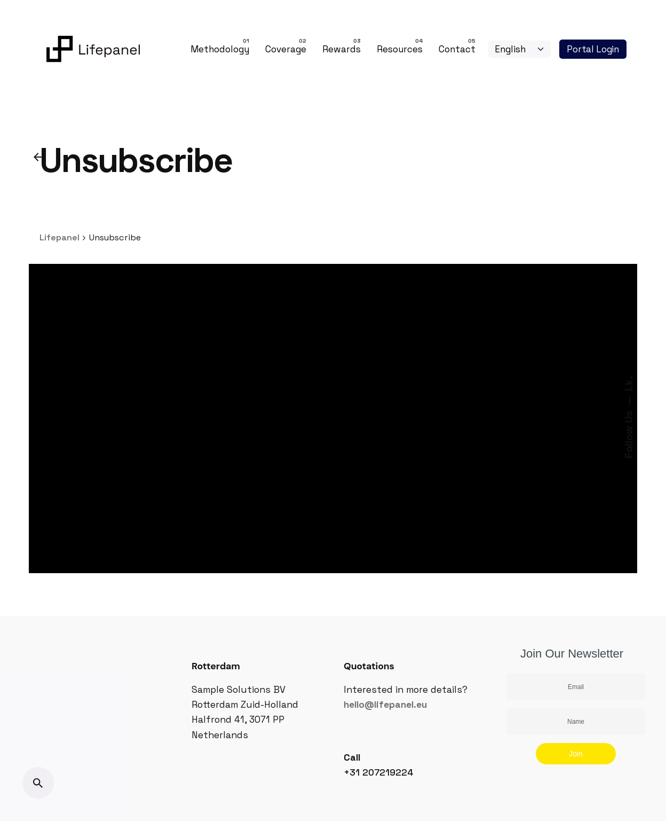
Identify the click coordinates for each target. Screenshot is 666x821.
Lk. (629, 383)
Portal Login (593, 49)
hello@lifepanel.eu (385, 704)
